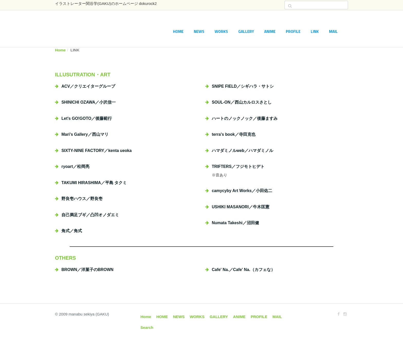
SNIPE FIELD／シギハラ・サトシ (243, 86)
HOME (178, 31)
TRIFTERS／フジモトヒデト (238, 166)
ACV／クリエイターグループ (88, 86)
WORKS (221, 31)
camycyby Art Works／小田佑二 (242, 190)
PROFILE (293, 31)
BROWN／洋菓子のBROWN (87, 269)
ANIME (270, 31)
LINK (315, 31)
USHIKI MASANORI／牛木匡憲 (240, 207)
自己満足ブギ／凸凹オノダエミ (90, 215)
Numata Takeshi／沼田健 (235, 223)
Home (60, 50)
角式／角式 (71, 231)
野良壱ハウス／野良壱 (82, 198)
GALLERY (246, 31)
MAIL (333, 31)
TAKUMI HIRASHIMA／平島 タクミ (94, 182)
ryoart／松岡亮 (75, 166)
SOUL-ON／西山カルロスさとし (242, 102)
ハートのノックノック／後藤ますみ (245, 118)
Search (147, 327)
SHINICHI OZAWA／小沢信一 (88, 102)
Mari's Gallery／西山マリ (84, 134)
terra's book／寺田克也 (233, 134)
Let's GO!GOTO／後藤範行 (86, 118)
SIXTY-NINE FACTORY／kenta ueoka (96, 150)
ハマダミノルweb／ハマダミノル (242, 150)
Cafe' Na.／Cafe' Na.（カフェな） (243, 269)
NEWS (199, 31)
